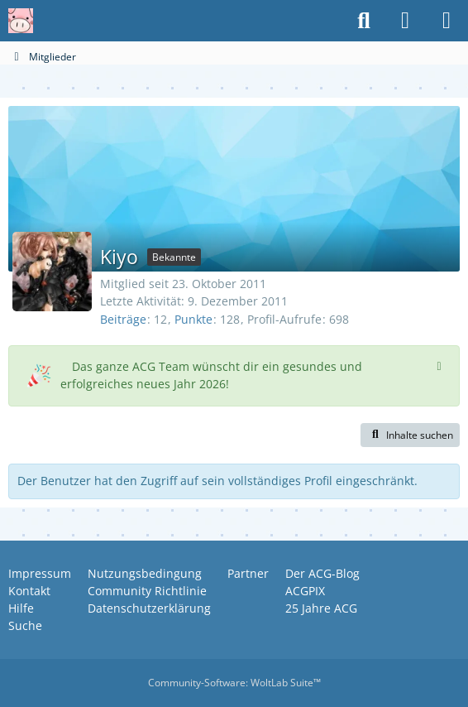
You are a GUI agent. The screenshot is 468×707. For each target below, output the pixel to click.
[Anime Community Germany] (20, 20)
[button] (410, 435)
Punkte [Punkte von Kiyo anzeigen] (193, 319)
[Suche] (363, 20)
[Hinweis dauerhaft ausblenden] (441, 364)
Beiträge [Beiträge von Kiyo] (123, 319)
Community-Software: (234, 683)
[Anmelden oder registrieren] (405, 20)
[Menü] (446, 20)
